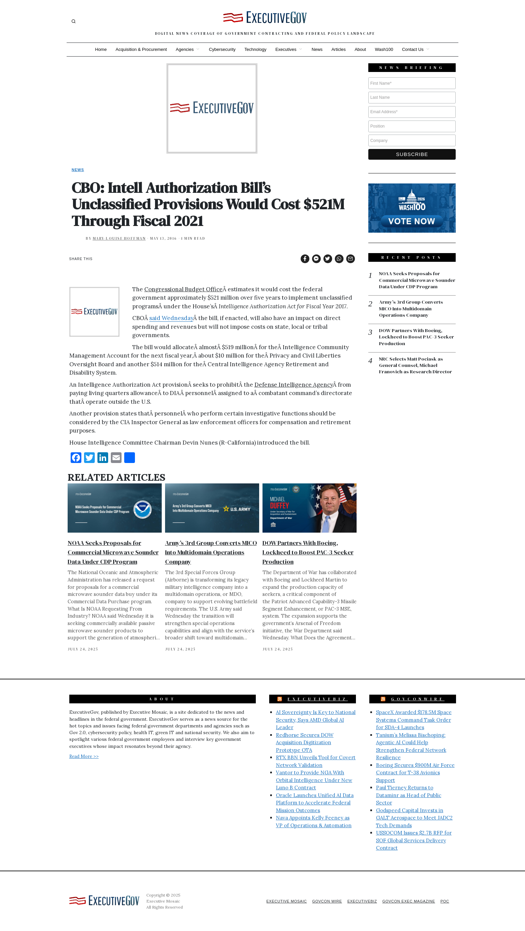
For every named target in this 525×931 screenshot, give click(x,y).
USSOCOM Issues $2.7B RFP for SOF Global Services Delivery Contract (414, 840)
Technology (255, 49)
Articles (339, 49)
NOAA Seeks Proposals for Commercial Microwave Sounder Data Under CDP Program (113, 552)
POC (444, 901)
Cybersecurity (221, 49)
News (317, 49)
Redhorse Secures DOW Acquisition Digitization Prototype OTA (304, 742)
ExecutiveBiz (318, 699)
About (361, 49)
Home (98, 49)
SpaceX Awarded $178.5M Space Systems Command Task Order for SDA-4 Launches (414, 719)
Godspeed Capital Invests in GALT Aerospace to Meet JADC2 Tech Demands (414, 818)
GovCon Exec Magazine (407, 901)
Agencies (183, 49)
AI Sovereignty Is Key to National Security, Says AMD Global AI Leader (316, 719)
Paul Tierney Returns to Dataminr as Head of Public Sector (408, 795)
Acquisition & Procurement (139, 49)
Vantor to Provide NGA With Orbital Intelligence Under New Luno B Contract (314, 780)
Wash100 (386, 49)
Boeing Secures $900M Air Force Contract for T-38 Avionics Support (415, 772)
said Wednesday (171, 318)
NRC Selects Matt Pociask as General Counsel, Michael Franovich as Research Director (416, 373)
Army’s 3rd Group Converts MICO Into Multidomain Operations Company (211, 552)
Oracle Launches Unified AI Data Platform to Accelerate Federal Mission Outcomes (315, 802)
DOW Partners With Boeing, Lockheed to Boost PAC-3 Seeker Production (308, 552)
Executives (285, 49)
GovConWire (418, 699)
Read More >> (84, 756)
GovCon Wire (323, 901)
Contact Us (415, 49)
